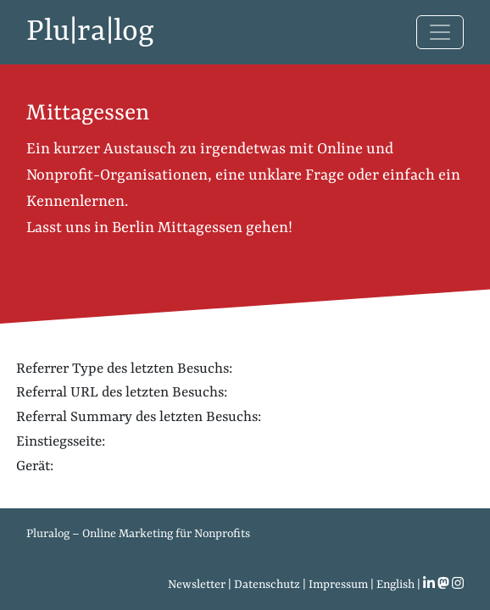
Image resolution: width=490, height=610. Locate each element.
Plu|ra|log (90, 32)
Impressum (338, 584)
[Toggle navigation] (440, 32)
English (395, 584)
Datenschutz (267, 584)
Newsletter (197, 584)
